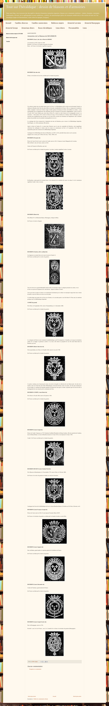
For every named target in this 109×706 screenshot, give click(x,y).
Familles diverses (21, 22)
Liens (85, 27)
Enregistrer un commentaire (35, 669)
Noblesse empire (57, 22)
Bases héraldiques (45, 27)
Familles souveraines (39, 22)
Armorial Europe (12, 27)
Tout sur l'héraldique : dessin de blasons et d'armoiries (45, 7)
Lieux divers (60, 27)
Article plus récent (32, 696)
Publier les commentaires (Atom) (41, 699)
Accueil (8, 22)
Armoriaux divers (28, 27)
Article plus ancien (77, 696)
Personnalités (74, 27)
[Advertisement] (54, 683)
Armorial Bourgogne (92, 22)
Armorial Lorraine (74, 22)
